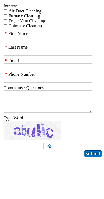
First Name (16, 33)
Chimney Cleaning (25, 25)
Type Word (13, 122)
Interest (10, 6)
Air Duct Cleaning (25, 11)
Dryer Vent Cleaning (27, 21)
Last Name (16, 47)
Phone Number (19, 74)
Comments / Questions (24, 87)
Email (11, 60)
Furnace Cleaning (24, 16)
